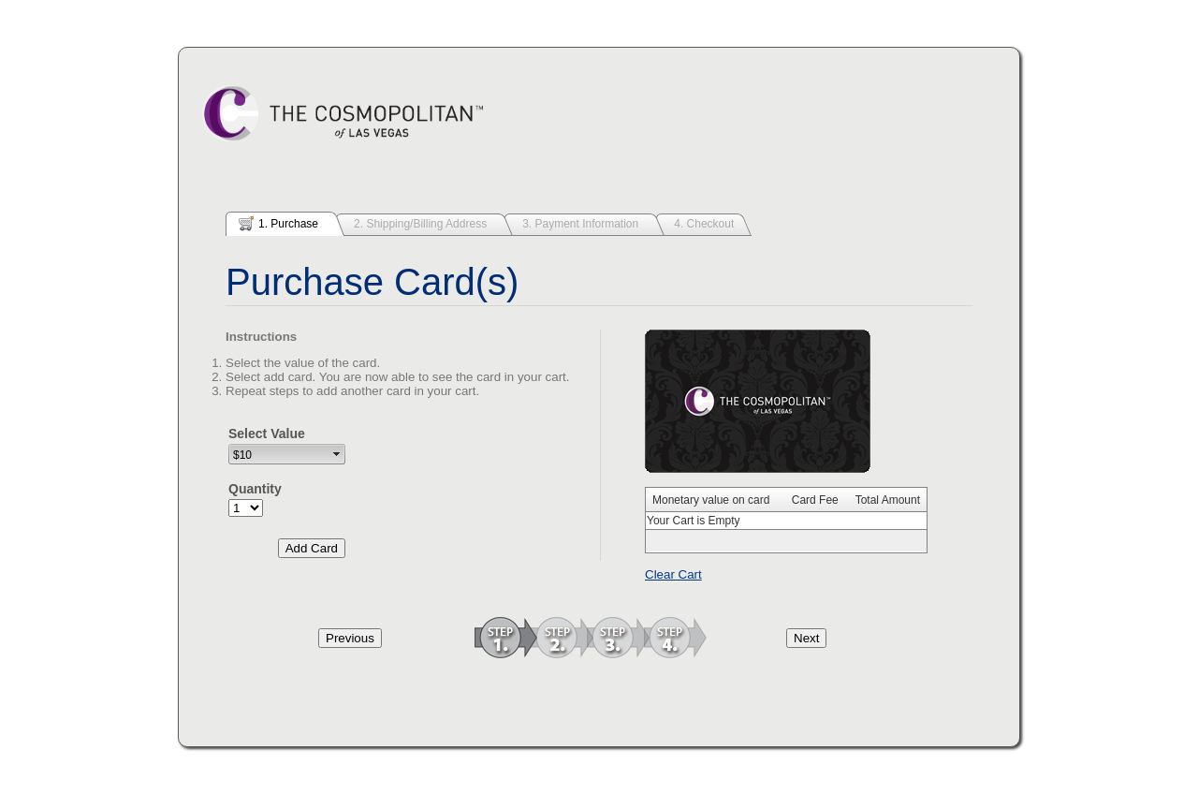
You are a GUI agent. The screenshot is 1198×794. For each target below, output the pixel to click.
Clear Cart (673, 574)
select (337, 454)
